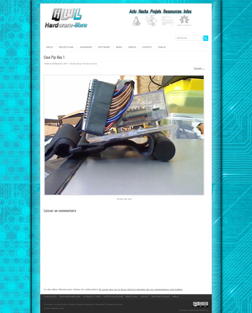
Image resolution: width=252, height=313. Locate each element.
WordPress (204, 310)
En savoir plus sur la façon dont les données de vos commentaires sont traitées (141, 289)
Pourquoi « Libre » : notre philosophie (103, 296)
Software (104, 47)
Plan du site (50, 296)
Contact (147, 47)
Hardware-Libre (57, 308)
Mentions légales (160, 296)
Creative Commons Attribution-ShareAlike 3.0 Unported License (95, 304)
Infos (49, 47)
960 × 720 (68, 63)
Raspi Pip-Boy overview (87, 63)
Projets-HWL (66, 47)
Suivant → (199, 68)
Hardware (86, 47)
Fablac (162, 47)
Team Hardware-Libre (70, 296)
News (119, 47)
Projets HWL (131, 296)
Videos (132, 47)
